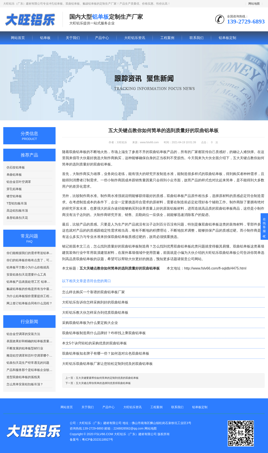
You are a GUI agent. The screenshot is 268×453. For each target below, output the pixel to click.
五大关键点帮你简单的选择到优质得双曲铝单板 (103, 383)
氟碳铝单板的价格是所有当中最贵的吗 (29, 289)
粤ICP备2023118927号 (97, 439)
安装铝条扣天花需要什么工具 (26, 274)
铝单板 (29, 20)
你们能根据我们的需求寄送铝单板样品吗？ (29, 253)
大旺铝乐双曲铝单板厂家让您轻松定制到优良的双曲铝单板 (107, 363)
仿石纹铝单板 (16, 167)
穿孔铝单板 (14, 189)
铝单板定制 (227, 38)
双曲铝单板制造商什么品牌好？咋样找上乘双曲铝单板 (104, 333)
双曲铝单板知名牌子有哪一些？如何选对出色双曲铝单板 (105, 353)
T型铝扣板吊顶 (17, 203)
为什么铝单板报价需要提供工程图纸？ (29, 296)
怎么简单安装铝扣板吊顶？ (25, 384)
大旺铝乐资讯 (134, 38)
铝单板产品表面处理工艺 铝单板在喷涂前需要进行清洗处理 (29, 281)
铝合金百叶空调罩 (19, 182)
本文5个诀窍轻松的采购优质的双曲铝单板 (94, 343)
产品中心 (102, 38)
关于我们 (73, 38)
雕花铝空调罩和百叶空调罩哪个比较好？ (29, 355)
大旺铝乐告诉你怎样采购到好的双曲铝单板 (95, 302)
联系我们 (197, 38)
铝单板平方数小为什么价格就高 (28, 267)
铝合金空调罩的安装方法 (23, 334)
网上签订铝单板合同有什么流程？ (29, 303)
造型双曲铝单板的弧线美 (23, 377)
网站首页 (18, 38)
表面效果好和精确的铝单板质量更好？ (29, 341)
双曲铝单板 (175, 196)
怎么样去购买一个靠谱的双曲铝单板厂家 (93, 292)
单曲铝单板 (14, 174)
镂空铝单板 (14, 196)
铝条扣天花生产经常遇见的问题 (28, 362)
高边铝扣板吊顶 (17, 210)
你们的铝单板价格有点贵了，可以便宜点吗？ (29, 260)
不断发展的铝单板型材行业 (25, 348)
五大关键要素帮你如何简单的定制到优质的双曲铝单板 (107, 377)
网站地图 (254, 3)
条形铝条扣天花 (17, 217)
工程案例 (167, 38)
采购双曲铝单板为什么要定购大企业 (90, 323)
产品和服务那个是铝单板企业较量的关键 (29, 370)
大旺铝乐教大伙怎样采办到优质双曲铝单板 (95, 312)
